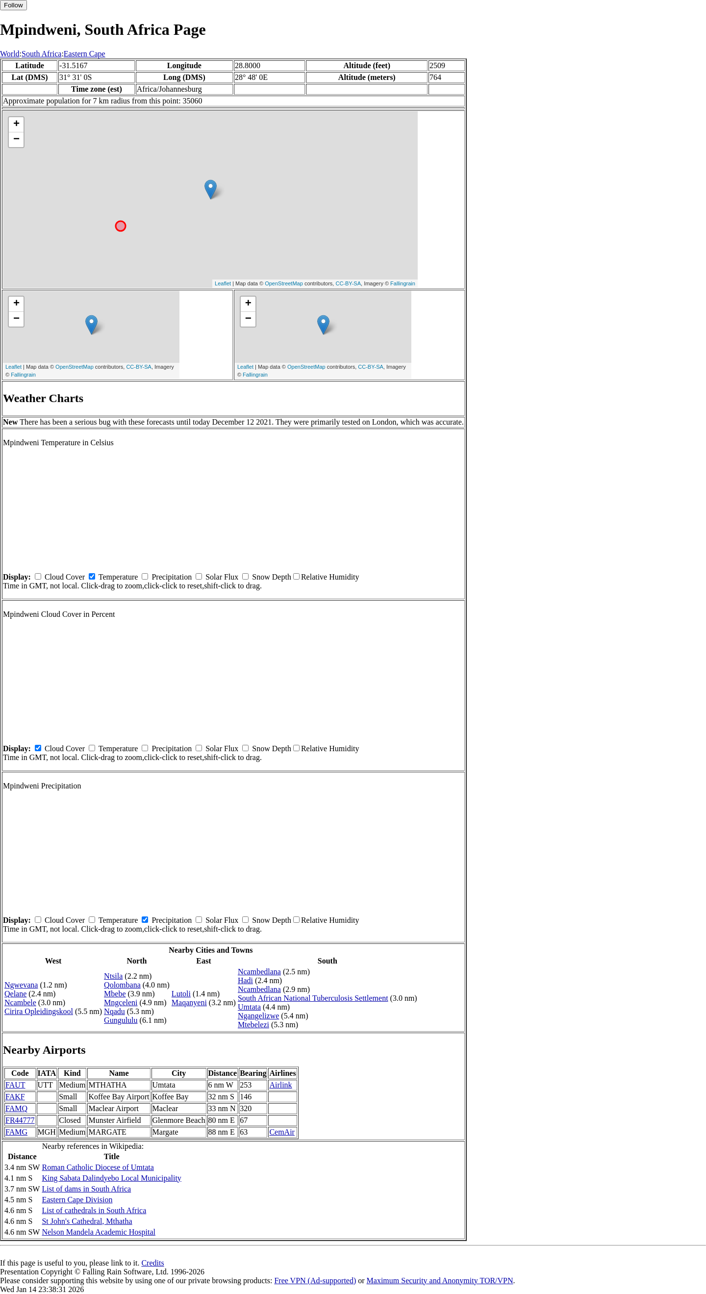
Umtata (249, 1007)
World (10, 54)
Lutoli (181, 994)
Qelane (15, 994)
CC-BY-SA (348, 283)
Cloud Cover (65, 577)
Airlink (280, 1085)
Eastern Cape (84, 54)
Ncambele (20, 1002)
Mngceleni (120, 1002)
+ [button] (16, 124)
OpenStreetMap (284, 283)
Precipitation (171, 577)
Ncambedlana (259, 971)
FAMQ (16, 1108)
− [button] (16, 139)
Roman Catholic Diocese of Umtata (97, 1167)
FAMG (16, 1132)
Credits (152, 1263)
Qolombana (122, 985)
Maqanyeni (189, 1002)
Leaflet (223, 283)
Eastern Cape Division (77, 1199)
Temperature (118, 577)
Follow (13, 5)
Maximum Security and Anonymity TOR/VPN (440, 1280)
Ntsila (113, 976)
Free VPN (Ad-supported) (315, 1280)
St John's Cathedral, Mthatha (87, 1221)
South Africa (41, 54)
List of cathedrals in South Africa (94, 1210)
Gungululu (120, 1020)
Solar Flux (221, 577)
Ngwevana (21, 985)
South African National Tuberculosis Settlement (313, 998)
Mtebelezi (253, 1024)
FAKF (15, 1096)
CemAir (282, 1132)
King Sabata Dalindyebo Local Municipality (111, 1178)
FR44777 (20, 1120)
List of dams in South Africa (86, 1189)
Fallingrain (402, 283)
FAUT (15, 1085)
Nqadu (114, 1011)
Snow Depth (271, 577)
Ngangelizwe (258, 1016)
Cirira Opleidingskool (38, 1011)
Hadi (245, 980)
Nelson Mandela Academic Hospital (98, 1232)
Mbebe (115, 994)
